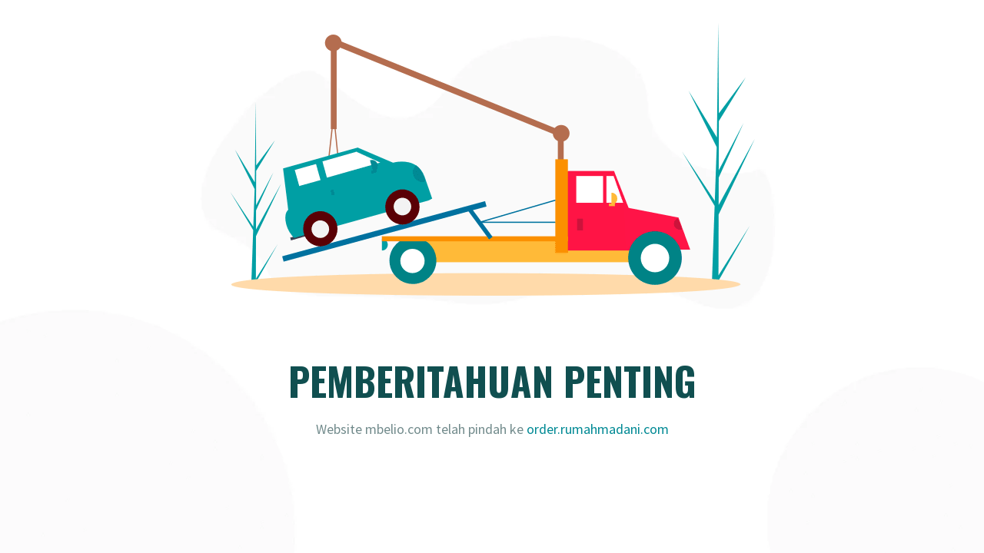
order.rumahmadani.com (598, 429)
